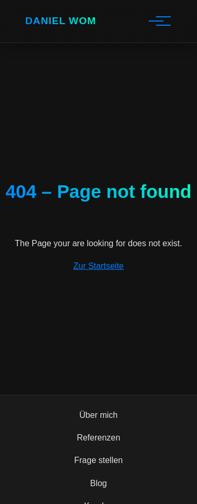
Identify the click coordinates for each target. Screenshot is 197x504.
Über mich (98, 415)
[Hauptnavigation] (156, 21)
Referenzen (98, 437)
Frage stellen (98, 460)
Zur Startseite (98, 265)
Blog (98, 483)
